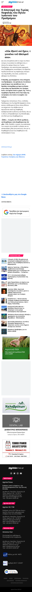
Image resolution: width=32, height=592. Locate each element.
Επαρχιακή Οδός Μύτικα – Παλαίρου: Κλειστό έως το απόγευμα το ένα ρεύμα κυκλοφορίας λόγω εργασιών (17, 309)
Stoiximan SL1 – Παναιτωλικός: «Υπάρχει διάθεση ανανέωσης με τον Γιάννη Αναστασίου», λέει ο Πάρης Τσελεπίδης (18, 301)
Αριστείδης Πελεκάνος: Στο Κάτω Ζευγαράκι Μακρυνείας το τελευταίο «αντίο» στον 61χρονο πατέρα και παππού (18, 324)
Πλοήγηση (25, 578)
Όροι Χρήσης (10, 580)
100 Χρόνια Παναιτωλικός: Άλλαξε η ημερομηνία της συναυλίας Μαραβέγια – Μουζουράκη (19, 316)
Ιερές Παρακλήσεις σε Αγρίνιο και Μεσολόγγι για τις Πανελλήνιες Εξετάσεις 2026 (18, 283)
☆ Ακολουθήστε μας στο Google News (14, 195)
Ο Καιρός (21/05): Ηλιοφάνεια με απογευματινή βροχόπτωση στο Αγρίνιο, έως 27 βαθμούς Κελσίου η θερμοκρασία (19, 261)
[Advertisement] (16, 140)
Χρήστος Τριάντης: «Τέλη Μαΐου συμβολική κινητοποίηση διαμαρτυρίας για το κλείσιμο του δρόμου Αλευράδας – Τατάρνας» (18, 269)
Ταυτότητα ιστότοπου (17, 583)
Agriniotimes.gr (7, 23)
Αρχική (5, 578)
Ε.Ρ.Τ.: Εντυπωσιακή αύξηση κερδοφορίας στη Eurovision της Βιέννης (18, 276)
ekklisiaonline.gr (6, 147)
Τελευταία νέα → (16, 256)
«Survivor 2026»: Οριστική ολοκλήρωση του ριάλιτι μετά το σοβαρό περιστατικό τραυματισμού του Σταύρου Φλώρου (18, 292)
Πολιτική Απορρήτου (21, 580)
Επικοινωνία (17, 578)
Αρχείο (11, 578)
